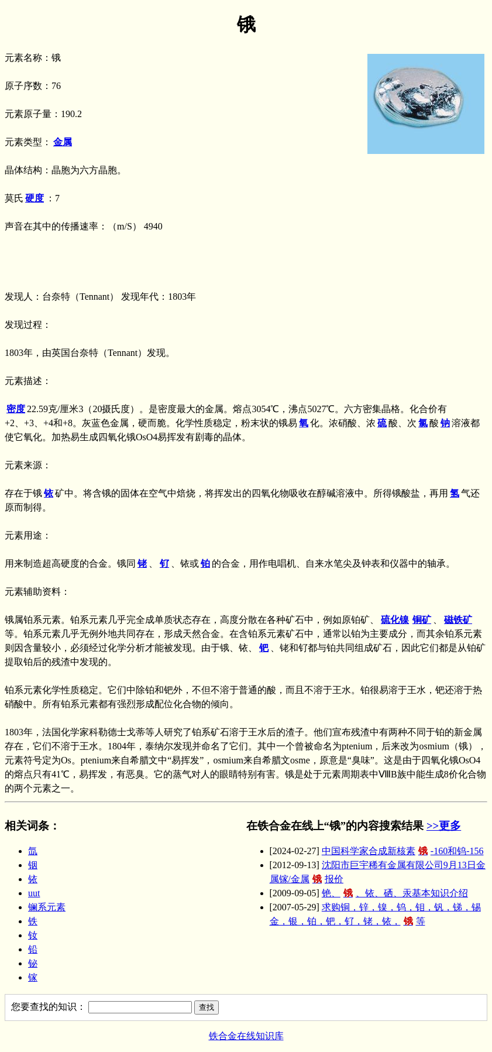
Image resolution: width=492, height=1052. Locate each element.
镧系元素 (47, 907)
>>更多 (443, 826)
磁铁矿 (458, 620)
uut (34, 893)
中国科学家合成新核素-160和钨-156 (403, 851)
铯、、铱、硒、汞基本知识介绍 (395, 893)
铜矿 (421, 620)
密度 (15, 409)
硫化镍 (395, 620)
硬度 (34, 198)
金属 (62, 142)
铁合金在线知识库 (246, 1036)
